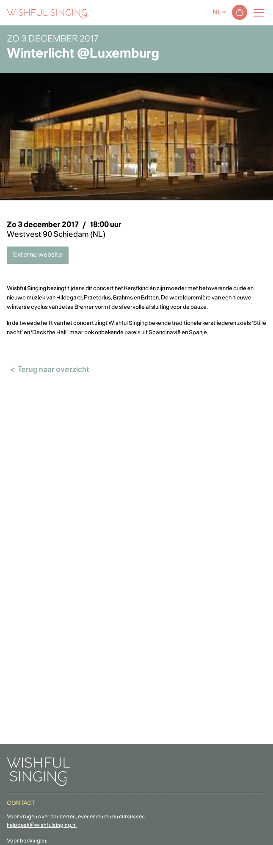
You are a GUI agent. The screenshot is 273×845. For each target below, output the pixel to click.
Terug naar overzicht (53, 370)
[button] (10, 834)
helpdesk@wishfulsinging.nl (42, 825)
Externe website (37, 255)
